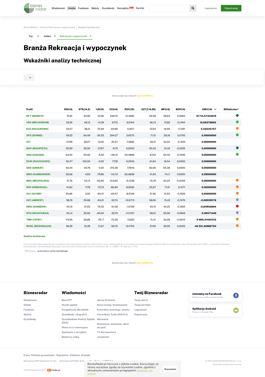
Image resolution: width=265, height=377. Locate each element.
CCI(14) (113, 109)
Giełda (71, 8)
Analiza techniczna (34, 236)
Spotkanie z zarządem (74, 332)
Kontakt (85, 355)
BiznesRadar (30, 27)
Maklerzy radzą (70, 337)
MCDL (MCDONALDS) (38, 226)
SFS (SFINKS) (34, 135)
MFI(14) (165, 109)
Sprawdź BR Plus (145, 96)
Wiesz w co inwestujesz (75, 327)
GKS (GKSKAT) (35, 167)
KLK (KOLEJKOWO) (37, 129)
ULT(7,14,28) (148, 109)
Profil (29, 109)
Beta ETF (67, 300)
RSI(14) (68, 109)
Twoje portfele (142, 305)
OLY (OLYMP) (34, 193)
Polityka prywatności (43, 355)
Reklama (75, 355)
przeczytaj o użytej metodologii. (53, 251)
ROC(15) (129, 109)
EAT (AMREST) (35, 200)
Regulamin (62, 355)
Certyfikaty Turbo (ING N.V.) (112, 314)
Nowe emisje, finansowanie (112, 305)
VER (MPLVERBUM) (37, 122)
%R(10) (100, 109)
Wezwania (102, 319)
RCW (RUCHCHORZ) (38, 161)
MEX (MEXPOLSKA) (37, 180)
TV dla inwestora (106, 332)
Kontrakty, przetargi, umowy (113, 309)
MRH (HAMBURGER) (38, 174)
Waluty (95, 8)
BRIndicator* (231, 109)
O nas (27, 355)
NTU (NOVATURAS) (37, 213)
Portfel (140, 8)
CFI (28, 142)
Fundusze (83, 8)
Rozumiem (170, 369)
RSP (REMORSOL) (36, 187)
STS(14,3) (84, 109)
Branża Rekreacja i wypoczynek (57, 27)
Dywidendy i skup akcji (74, 314)
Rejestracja (231, 8)
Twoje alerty (141, 300)
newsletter (103, 337)
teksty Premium (106, 300)
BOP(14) (180, 109)
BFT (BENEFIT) (35, 116)
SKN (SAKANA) (35, 154)
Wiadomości (58, 8)
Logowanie (211, 8)
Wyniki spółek (69, 305)
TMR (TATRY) (34, 219)
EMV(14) (207, 109)
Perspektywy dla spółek (75, 309)
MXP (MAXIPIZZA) (37, 148)
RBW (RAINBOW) (36, 206)
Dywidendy (108, 8)
